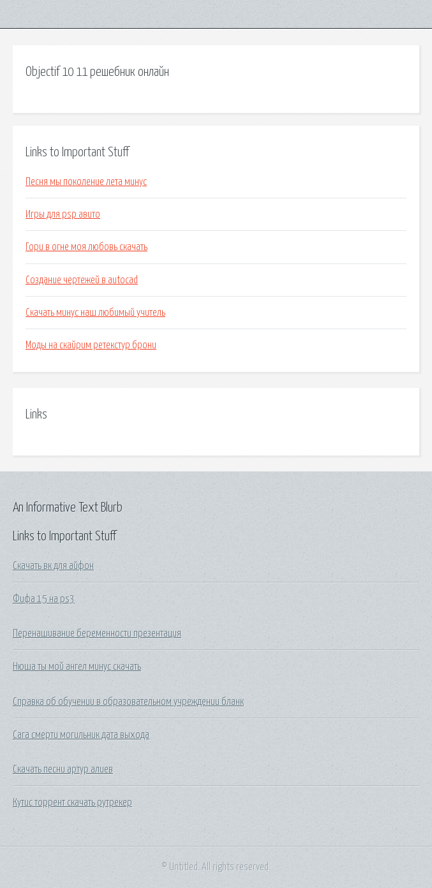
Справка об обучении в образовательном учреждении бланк (128, 702)
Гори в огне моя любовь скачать (86, 247)
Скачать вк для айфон (53, 566)
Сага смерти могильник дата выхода (81, 735)
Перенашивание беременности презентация (97, 633)
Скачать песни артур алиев (63, 769)
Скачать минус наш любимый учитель (95, 312)
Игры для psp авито (63, 214)
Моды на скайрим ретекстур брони (91, 345)
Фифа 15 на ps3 (44, 599)
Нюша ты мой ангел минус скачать (77, 667)
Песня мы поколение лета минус (86, 182)
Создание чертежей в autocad (82, 280)
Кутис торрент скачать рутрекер (72, 802)
